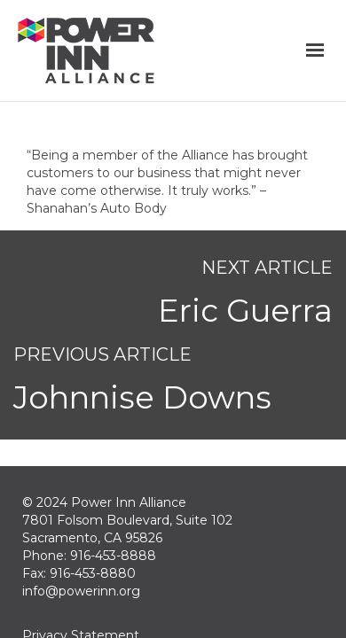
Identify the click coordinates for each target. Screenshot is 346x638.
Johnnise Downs (142, 397)
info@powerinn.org (81, 591)
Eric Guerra (245, 311)
